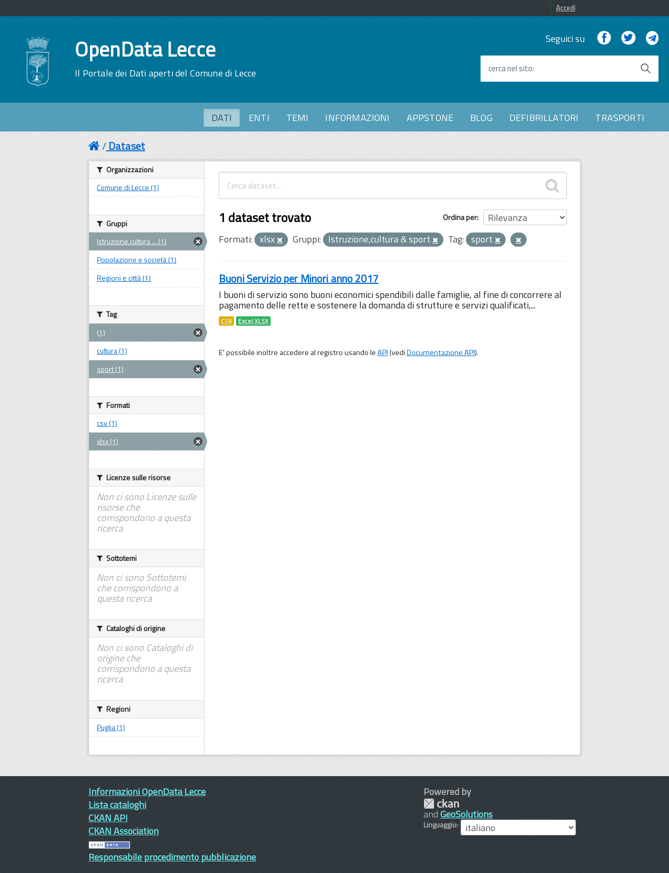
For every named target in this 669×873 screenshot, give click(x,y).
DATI (221, 117)
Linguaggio (439, 825)
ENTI (259, 117)
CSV (226, 321)
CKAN (441, 803)
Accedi (565, 8)
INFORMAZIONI (357, 117)
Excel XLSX (253, 321)
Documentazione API (441, 352)
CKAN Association (123, 831)
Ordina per (460, 217)
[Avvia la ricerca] (645, 69)
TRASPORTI (619, 117)
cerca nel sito (510, 68)
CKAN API (108, 818)
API (382, 352)
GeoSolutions (466, 814)
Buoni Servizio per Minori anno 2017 (298, 278)
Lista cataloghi (117, 805)
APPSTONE (430, 117)
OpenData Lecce (165, 59)
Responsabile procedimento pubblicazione (172, 857)
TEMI (297, 117)
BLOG (481, 117)
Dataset (126, 146)
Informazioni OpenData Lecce (147, 791)
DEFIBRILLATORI (544, 117)
